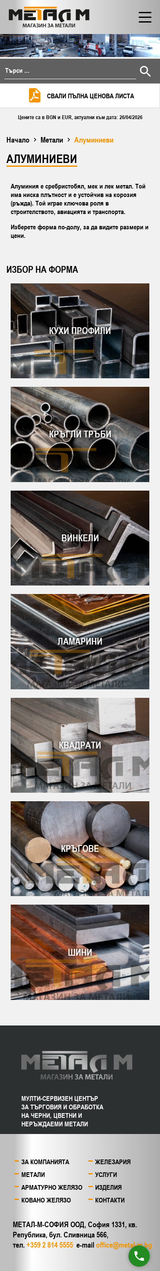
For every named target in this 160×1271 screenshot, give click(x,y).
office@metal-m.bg (124, 1244)
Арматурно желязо (51, 1187)
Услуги (106, 1174)
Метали (52, 139)
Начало (17, 139)
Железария (113, 1161)
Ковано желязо (46, 1200)
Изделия (108, 1187)
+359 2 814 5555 (49, 1244)
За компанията (45, 1161)
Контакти (110, 1200)
